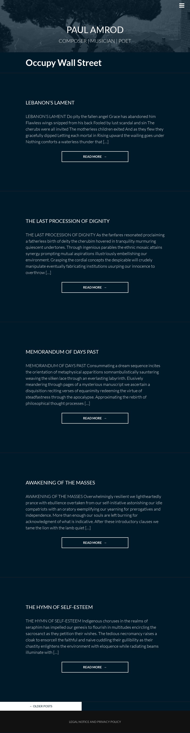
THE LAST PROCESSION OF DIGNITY (68, 221)
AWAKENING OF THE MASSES (60, 482)
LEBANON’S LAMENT (50, 102)
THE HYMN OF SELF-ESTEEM (59, 607)
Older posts (40, 706)
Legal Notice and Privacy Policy (95, 722)
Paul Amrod (95, 29)
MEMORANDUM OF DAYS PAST (62, 352)
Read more (103, 158)
